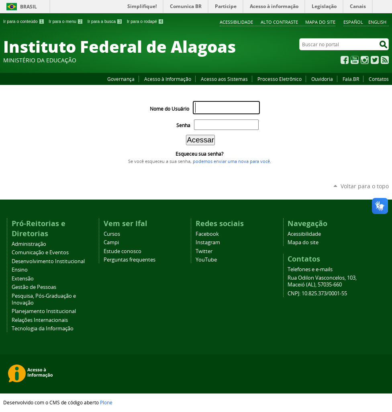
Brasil (28, 6)
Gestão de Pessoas (34, 287)
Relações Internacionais (40, 320)
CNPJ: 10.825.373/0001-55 (317, 293)
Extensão (23, 278)
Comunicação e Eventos (40, 252)
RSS (385, 60)
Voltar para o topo (365, 186)
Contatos (379, 79)
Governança (121, 79)
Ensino (20, 269)
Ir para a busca (105, 21)
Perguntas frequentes (129, 259)
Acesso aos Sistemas (224, 79)
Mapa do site (320, 22)
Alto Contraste (279, 22)
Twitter (375, 60)
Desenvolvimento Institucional (48, 261)
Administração (29, 244)
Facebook (345, 60)
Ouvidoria (322, 79)
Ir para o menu (66, 21)
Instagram (365, 60)
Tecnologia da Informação (43, 328)
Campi (111, 242)
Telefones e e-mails (310, 269)
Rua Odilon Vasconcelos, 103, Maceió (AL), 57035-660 (322, 281)
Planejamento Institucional (44, 311)
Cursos (112, 234)
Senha (183, 125)
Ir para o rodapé (145, 21)
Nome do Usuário (169, 108)
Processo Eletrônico (279, 79)
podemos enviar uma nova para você (231, 161)
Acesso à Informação (167, 79)
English (377, 22)
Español (353, 22)
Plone (106, 402)
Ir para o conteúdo (23, 21)
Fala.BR (351, 79)
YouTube (355, 60)
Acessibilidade (236, 22)
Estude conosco (122, 251)
